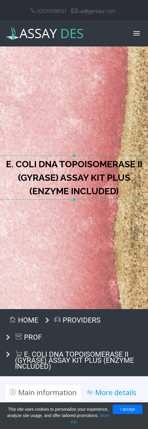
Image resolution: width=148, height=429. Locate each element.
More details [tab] (111, 392)
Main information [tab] (43, 392)
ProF (28, 337)
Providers (77, 320)
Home (23, 320)
